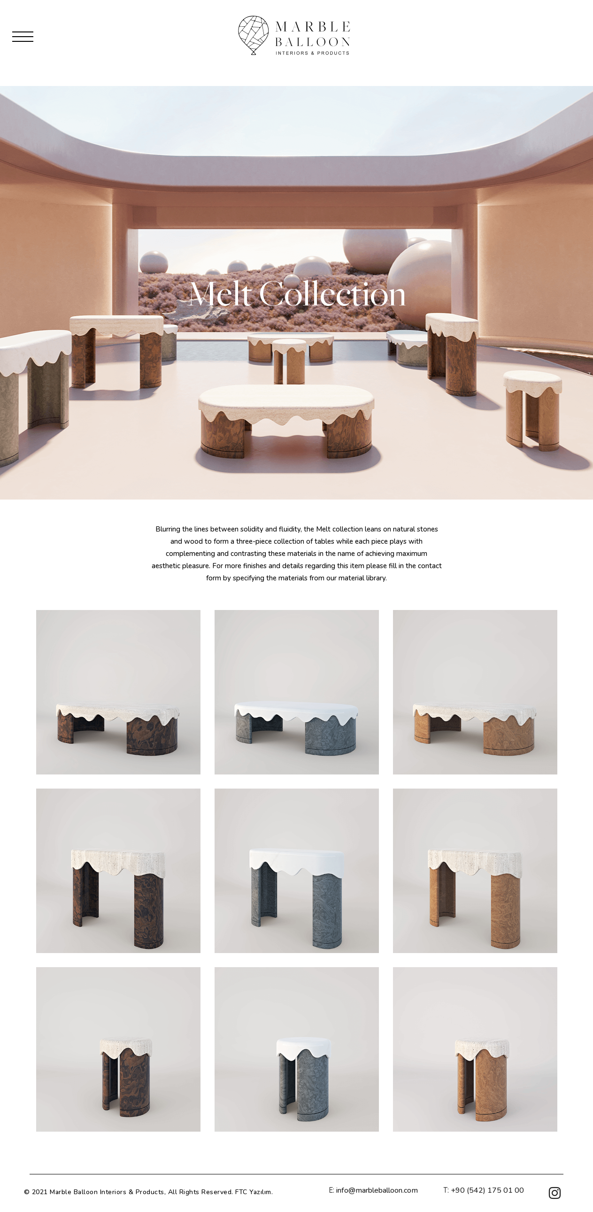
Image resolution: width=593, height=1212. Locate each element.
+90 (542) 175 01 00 (487, 1190)
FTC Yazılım (253, 1192)
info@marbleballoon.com (377, 1190)
